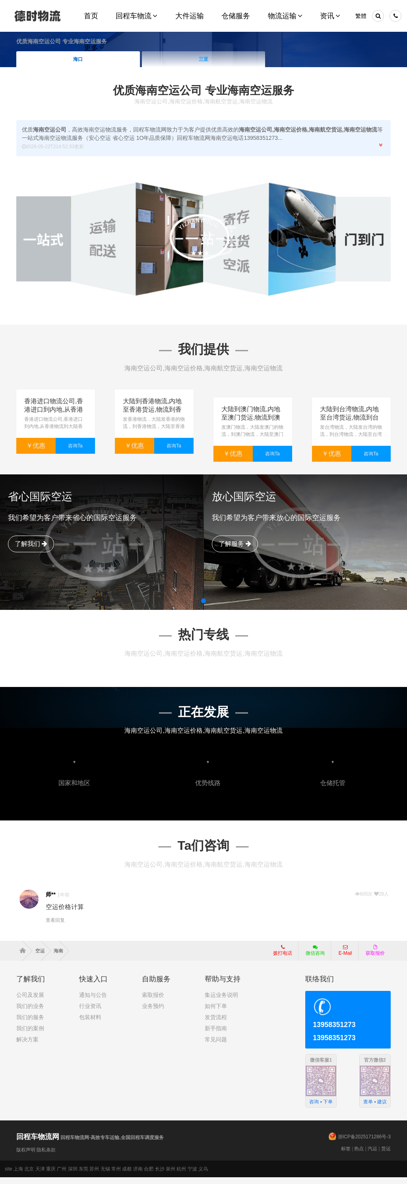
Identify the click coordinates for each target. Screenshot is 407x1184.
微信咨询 (312, 959)
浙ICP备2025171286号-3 (364, 1143)
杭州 (181, 1175)
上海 (18, 1175)
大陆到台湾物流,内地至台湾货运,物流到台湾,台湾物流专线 (349, 409)
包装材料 (90, 1023)
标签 (346, 1155)
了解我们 (31, 550)
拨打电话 (282, 956)
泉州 (170, 1175)
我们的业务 (30, 1012)
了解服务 (235, 550)
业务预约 (153, 1012)
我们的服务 (30, 1023)
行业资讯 (90, 1012)
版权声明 (25, 1156)
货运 (386, 1155)
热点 (359, 1155)
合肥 (148, 1175)
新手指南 (216, 1034)
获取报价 (375, 956)
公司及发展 (30, 1001)
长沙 (160, 1175)
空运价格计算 (65, 913)
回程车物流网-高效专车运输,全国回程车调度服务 (90, 1144)
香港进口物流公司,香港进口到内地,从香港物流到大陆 (53, 409)
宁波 (192, 1175)
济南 (138, 1175)
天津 (40, 1175)
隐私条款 (46, 1156)
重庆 (51, 1175)
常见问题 (216, 1046)
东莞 (83, 1175)
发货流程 (216, 1023)
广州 (61, 1175)
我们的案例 (30, 1034)
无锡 (105, 1175)
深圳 (73, 1175)
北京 (29, 1175)
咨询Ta (75, 446)
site (8, 1175)
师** (51, 901)
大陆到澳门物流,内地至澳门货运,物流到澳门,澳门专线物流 (250, 409)
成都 (127, 1175)
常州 (116, 1175)
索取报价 (153, 1001)
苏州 (94, 1175)
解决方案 (27, 1046)
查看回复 (55, 927)
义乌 (203, 1175)
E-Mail (345, 956)
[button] (203, 607)
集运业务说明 (221, 1001)
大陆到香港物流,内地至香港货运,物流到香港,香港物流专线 (152, 409)
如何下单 (216, 1012)
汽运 (372, 1155)
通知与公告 (93, 1001)
